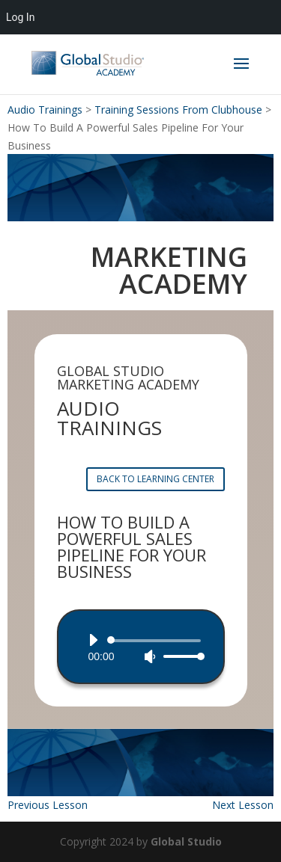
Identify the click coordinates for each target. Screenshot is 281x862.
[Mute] (150, 656)
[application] (141, 648)
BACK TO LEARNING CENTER (155, 478)
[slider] (156, 640)
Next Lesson (243, 805)
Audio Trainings (44, 109)
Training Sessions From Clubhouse (178, 109)
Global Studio (186, 841)
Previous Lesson (47, 805)
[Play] (93, 640)
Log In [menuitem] (20, 17)
